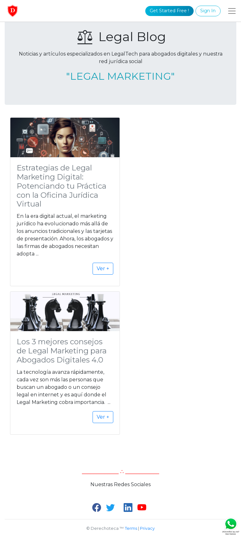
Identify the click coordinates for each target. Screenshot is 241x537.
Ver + (103, 268)
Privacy (147, 528)
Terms (131, 528)
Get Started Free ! (169, 10)
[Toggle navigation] (232, 11)
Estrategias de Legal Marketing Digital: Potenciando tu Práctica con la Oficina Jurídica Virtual (61, 185)
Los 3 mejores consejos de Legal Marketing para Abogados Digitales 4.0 (62, 350)
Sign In (208, 10)
